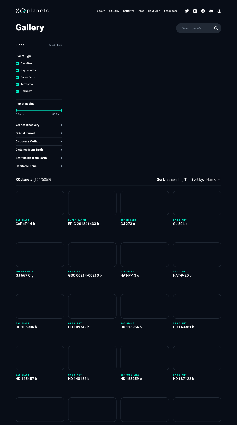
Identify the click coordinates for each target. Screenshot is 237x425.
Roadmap (154, 11)
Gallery (114, 11)
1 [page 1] (126, 318)
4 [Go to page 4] (145, 318)
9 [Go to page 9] (163, 318)
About (101, 11)
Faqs (141, 11)
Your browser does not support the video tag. (86, 66)
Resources (171, 11)
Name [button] (211, 46)
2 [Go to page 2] (132, 318)
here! (194, 330)
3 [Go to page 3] (138, 318)
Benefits (128, 11)
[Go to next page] (170, 318)
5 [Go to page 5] (151, 318)
